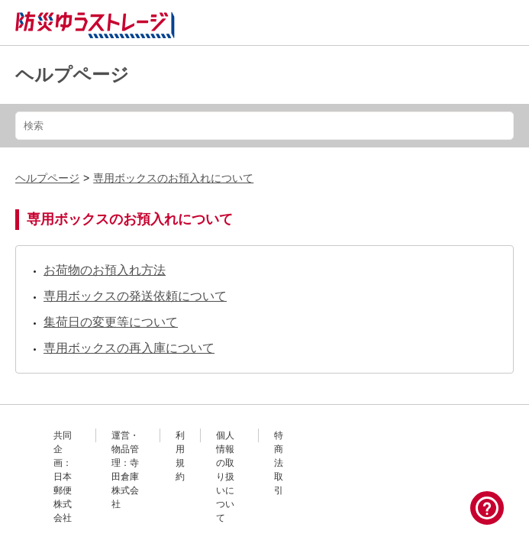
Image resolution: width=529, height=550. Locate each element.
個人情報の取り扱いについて (225, 476)
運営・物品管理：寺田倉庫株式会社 (125, 470)
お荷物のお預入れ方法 (105, 270)
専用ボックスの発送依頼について (135, 296)
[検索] (264, 126)
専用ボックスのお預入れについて (173, 178)
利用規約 (180, 456)
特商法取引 (278, 463)
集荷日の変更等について (111, 321)
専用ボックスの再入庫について (129, 347)
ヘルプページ (72, 74)
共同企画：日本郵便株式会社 (62, 476)
